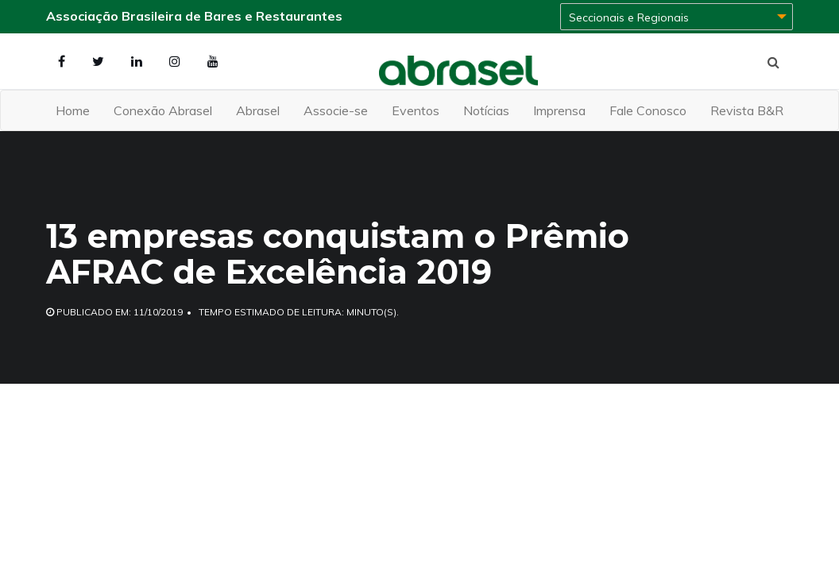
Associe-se (336, 110)
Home (73, 110)
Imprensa (559, 110)
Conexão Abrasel (163, 110)
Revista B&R (746, 110)
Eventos (415, 110)
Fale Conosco (647, 110)
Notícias (486, 110)
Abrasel (258, 110)
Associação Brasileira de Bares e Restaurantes (194, 16)
